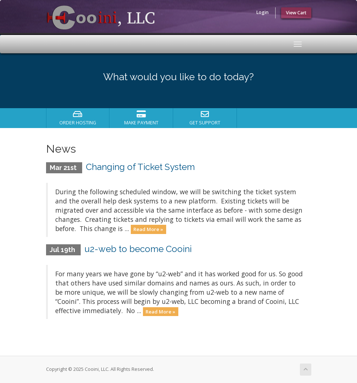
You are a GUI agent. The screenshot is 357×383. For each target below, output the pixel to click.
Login (262, 12)
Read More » (148, 229)
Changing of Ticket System (140, 167)
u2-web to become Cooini (138, 249)
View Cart (296, 13)
